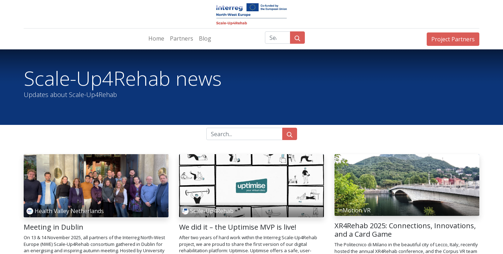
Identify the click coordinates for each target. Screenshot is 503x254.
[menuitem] (156, 38)
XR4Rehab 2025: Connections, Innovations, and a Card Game (405, 230)
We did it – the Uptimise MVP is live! (237, 227)
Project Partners (453, 39)
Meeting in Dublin (53, 227)
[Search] (297, 37)
